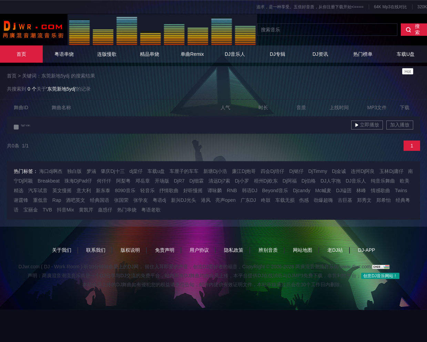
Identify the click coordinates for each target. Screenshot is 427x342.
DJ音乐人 (235, 54)
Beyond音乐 (275, 190)
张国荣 (121, 200)
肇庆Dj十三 (112, 171)
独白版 (74, 171)
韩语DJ (249, 190)
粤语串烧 (64, 54)
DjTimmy (317, 171)
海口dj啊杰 (50, 171)
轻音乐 (147, 190)
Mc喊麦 (323, 190)
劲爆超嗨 (323, 200)
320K (422, 6)
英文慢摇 (62, 190)
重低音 (40, 200)
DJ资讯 (320, 54)
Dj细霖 (196, 181)
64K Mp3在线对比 (390, 6)
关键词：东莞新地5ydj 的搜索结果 (58, 76)
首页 (21, 54)
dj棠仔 (136, 171)
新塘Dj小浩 (215, 171)
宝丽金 (30, 210)
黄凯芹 (86, 210)
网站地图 (302, 250)
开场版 (162, 181)
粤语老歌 (151, 210)
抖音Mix (65, 210)
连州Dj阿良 (363, 171)
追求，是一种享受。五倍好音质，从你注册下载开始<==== (310, 6)
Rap (56, 200)
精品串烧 (149, 54)
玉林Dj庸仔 (391, 171)
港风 (206, 200)
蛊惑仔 (105, 210)
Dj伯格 (309, 181)
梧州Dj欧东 (266, 181)
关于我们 (61, 250)
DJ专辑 (277, 54)
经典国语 (99, 200)
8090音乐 (125, 190)
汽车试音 (38, 190)
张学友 (140, 200)
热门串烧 (126, 210)
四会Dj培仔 (272, 171)
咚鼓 (266, 200)
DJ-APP (366, 250)
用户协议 (199, 250)
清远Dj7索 (219, 181)
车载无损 (285, 200)
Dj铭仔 (296, 171)
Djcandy (302, 190)
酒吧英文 (75, 200)
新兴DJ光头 (183, 200)
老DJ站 (335, 250)
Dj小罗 (242, 181)
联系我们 (95, 250)
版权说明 (130, 250)
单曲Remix (192, 54)
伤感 (304, 200)
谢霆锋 (21, 200)
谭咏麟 (214, 190)
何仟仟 (104, 181)
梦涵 (91, 171)
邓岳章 (142, 181)
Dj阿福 (290, 181)
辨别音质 (268, 250)
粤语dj (159, 200)
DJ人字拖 (331, 181)
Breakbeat (49, 181)
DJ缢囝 (344, 190)
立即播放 (367, 124)
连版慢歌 (106, 54)
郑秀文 (364, 200)
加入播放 (399, 124)
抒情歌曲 (169, 190)
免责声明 (164, 250)
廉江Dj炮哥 (244, 171)
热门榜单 (363, 54)
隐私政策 (233, 250)
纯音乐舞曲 (383, 181)
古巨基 (345, 200)
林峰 (361, 190)
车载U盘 (406, 62)
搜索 (412, 29)
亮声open (225, 200)
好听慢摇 (193, 190)
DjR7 (179, 181)
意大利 (84, 190)
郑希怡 (383, 200)
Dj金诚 (339, 171)
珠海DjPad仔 (78, 181)
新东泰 (103, 190)
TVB (47, 210)
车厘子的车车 (184, 171)
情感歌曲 (380, 190)
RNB (232, 190)
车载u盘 (156, 171)
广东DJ (248, 200)
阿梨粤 (123, 181)
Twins (401, 190)
